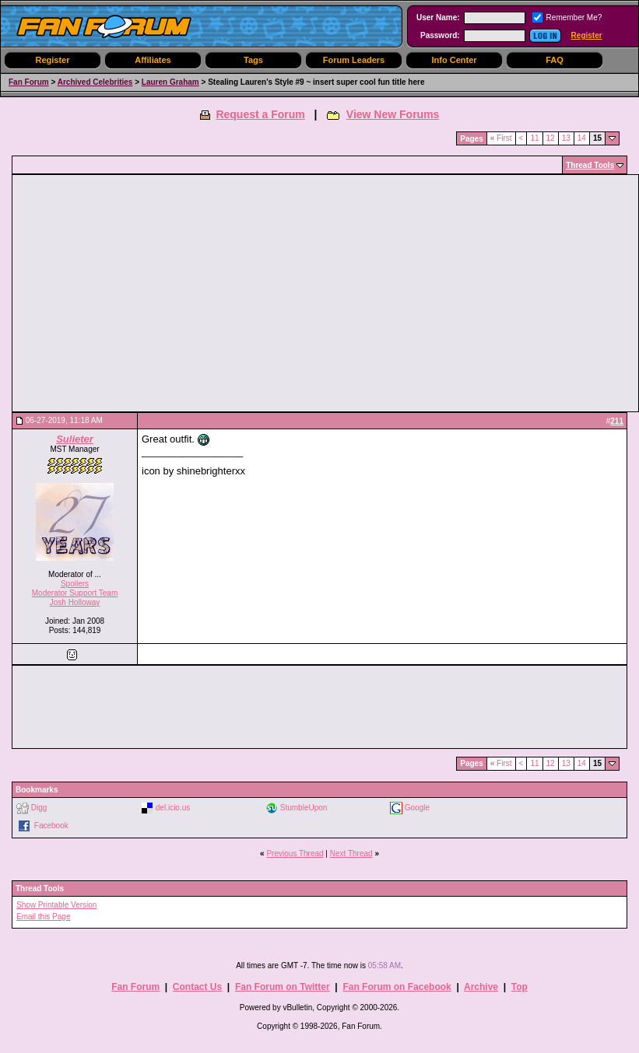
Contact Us (197, 986)
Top (519, 986)
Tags (253, 60)
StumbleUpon (304, 807)
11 (534, 138)
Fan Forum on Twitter (282, 986)
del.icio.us (173, 807)
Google (417, 807)
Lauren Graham (170, 82)
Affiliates (152, 60)
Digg (39, 807)
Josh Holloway (75, 602)
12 (550, 138)
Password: (440, 35)
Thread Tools (590, 165)
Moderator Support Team (75, 593)
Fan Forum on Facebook (396, 986)
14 (582, 138)
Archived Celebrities (95, 82)
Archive (481, 986)
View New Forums (393, 114)
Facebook (51, 824)
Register (586, 35)
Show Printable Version (56, 905)
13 (566, 138)
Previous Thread (294, 853)
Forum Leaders (353, 60)
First (501, 138)
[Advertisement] (183, 293)
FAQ (555, 60)
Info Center (453, 60)
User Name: (438, 17)
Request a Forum (260, 114)
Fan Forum (29, 82)
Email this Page (43, 916)
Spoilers (75, 583)
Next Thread (351, 853)
